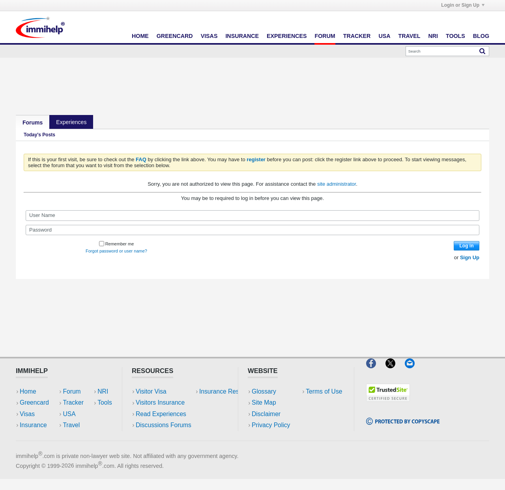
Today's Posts (39, 135)
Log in (467, 246)
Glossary (264, 391)
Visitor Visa (151, 391)
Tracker (357, 36)
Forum (324, 36)
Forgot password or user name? (116, 251)
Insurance (242, 36)
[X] (395, 371)
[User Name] (252, 215)
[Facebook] (375, 371)
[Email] (413, 371)
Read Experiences (161, 414)
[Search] (447, 51)
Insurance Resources (165, 436)
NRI (433, 36)
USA (384, 36)
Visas (209, 36)
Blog (481, 36)
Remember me (116, 243)
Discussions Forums (163, 425)
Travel (409, 36)
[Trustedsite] (388, 405)
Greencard (175, 36)
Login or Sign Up (462, 5)
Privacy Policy (271, 425)
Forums (32, 122)
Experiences (287, 36)
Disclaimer (266, 414)
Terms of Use (270, 436)
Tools (455, 36)
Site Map (264, 402)
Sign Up (469, 257)
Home (140, 36)
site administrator (336, 184)
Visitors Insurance (160, 402)
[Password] (252, 230)
